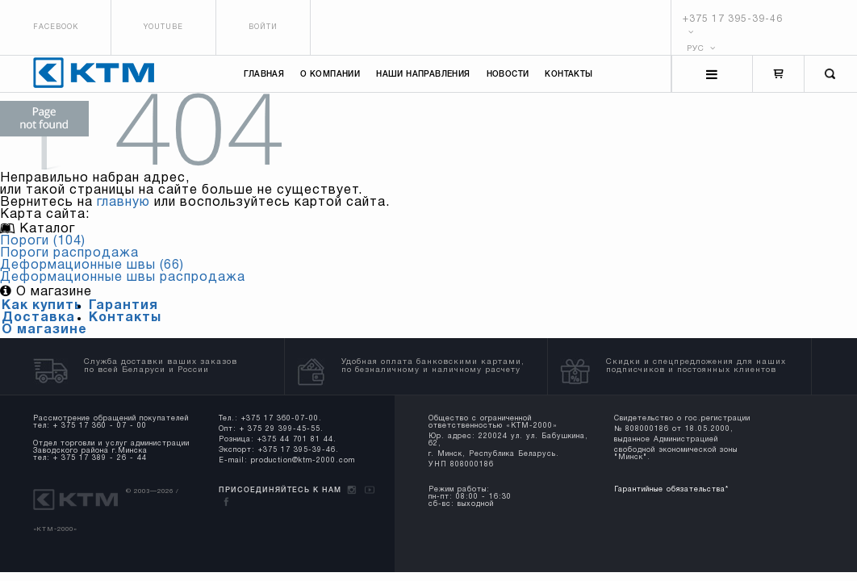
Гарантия (123, 305)
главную (123, 202)
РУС (701, 48)
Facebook (55, 27)
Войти (263, 27)
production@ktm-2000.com (303, 461)
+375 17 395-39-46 (733, 19)
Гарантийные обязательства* (671, 490)
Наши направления (423, 74)
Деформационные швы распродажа (122, 277)
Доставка (38, 318)
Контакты (568, 74)
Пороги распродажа (69, 253)
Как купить (42, 305)
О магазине (44, 330)
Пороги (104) (43, 241)
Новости (508, 74)
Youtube (163, 27)
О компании (330, 74)
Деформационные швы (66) (92, 265)
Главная (264, 74)
